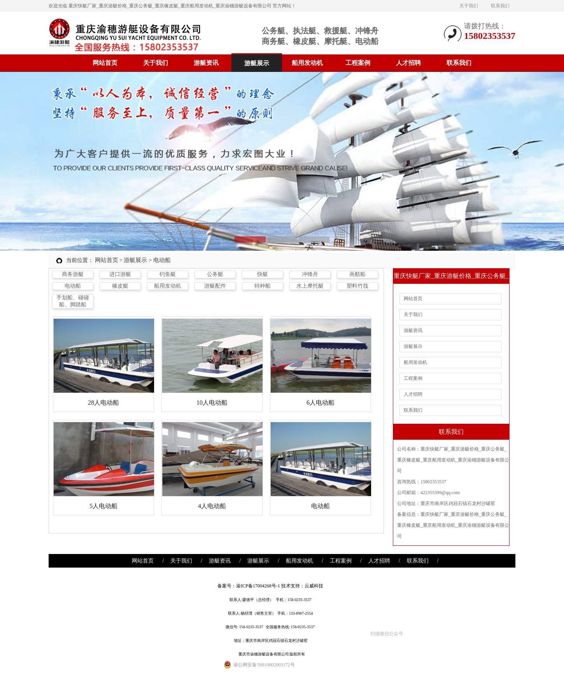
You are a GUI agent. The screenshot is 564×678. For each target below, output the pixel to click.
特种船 (262, 286)
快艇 (262, 274)
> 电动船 (160, 260)
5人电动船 (103, 506)
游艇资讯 (206, 62)
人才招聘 (408, 62)
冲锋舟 (310, 274)
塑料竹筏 (357, 286)
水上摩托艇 (310, 286)
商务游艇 (73, 274)
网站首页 (105, 62)
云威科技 (314, 586)
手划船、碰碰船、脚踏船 (72, 301)
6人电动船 (321, 402)
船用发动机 (307, 62)
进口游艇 (120, 274)
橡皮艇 (120, 286)
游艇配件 (215, 286)
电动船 (73, 286)
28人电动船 (103, 402)
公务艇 (215, 274)
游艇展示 (256, 63)
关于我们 (468, 6)
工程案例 (357, 62)
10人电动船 (212, 402)
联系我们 (500, 6)
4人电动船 (212, 506)
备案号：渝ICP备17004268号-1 (248, 586)
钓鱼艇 (167, 274)
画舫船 (357, 274)
